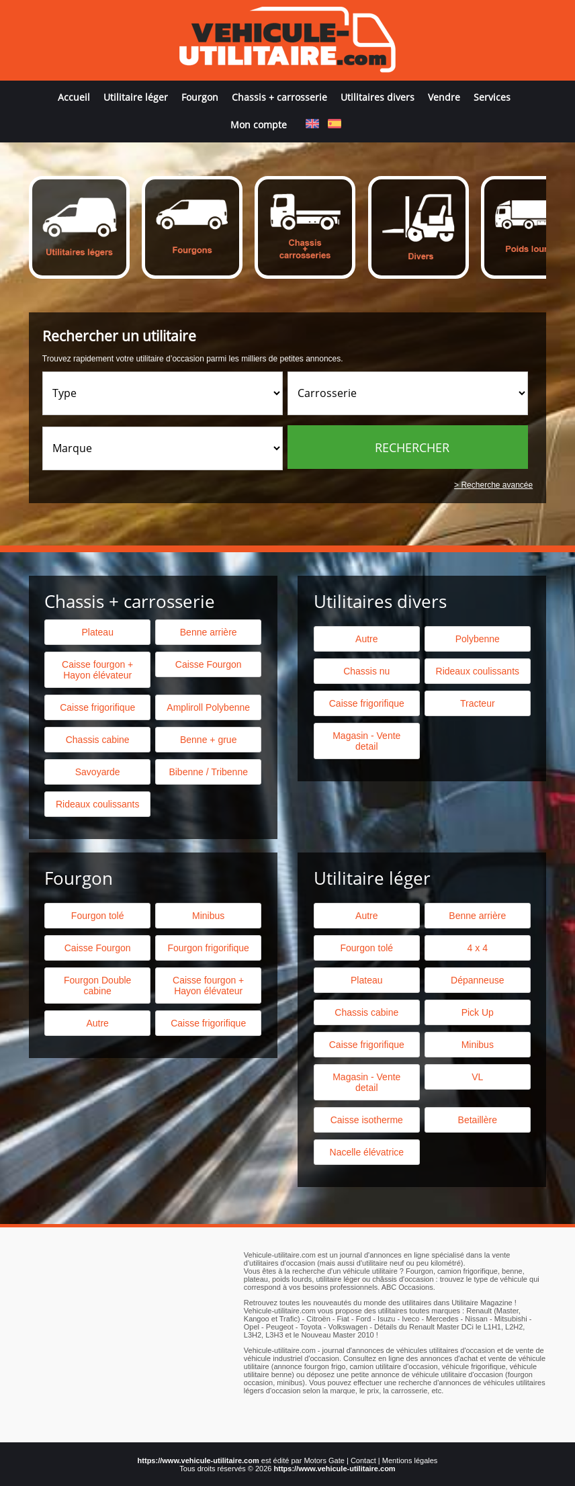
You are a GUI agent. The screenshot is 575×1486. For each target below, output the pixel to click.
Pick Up (477, 1012)
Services (492, 97)
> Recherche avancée (493, 485)
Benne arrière (208, 632)
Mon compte (258, 124)
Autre (366, 638)
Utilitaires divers (377, 97)
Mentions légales (410, 1460)
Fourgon (199, 97)
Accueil (74, 97)
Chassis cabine (98, 739)
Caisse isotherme (366, 1119)
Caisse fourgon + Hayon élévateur (97, 670)
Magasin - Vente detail (366, 741)
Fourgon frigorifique (208, 948)
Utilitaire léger (135, 97)
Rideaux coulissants (478, 671)
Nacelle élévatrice (367, 1152)
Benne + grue (208, 739)
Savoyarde (97, 772)
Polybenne (477, 638)
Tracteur (477, 703)
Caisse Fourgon (208, 664)
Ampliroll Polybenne (208, 707)
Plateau (97, 632)
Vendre (444, 97)
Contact (363, 1460)
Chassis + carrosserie (279, 97)
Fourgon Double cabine (97, 985)
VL (477, 1077)
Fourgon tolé (97, 915)
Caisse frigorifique (366, 703)
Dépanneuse (477, 980)
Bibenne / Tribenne (208, 772)
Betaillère (477, 1119)
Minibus (208, 915)
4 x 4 (478, 948)
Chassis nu (366, 671)
